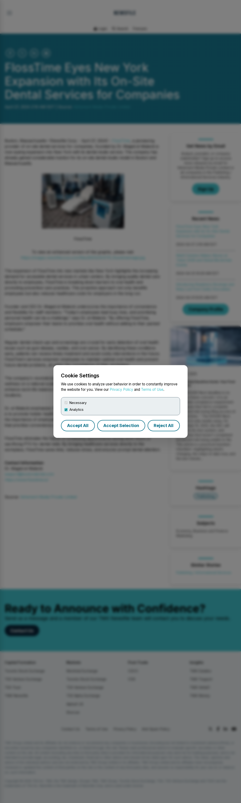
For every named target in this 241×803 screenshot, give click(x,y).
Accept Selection (121, 425)
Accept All (77, 425)
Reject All (163, 425)
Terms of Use (152, 389)
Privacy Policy (121, 389)
